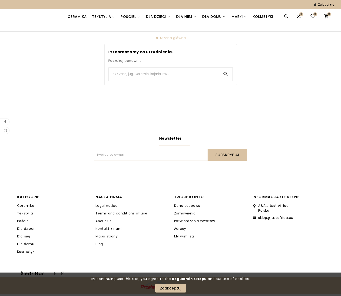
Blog (99, 245)
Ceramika (25, 207)
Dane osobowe (187, 207)
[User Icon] (324, 4)
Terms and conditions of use (121, 215)
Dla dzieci (25, 230)
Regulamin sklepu (189, 278)
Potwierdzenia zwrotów (194, 222)
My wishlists (184, 238)
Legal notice (107, 207)
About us (103, 222)
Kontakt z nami (109, 230)
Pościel (23, 222)
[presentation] (129, 174)
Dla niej (23, 238)
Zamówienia (185, 215)
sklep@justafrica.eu (275, 219)
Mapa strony (107, 238)
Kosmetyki (26, 253)
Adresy (180, 230)
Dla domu (25, 245)
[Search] (164, 75)
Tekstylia (25, 215)
